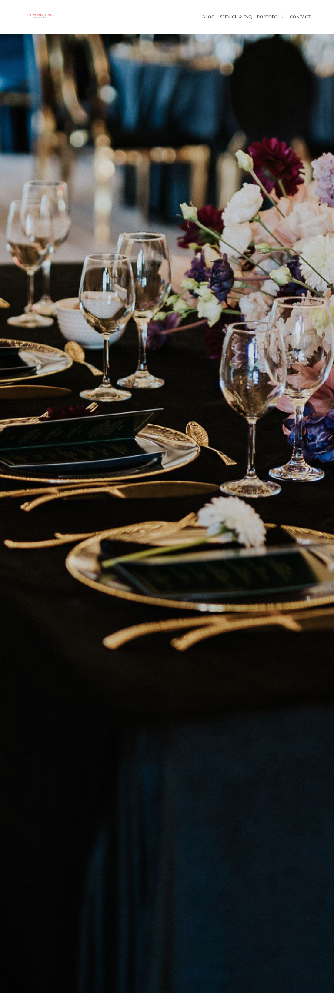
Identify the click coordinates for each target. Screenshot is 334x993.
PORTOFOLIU (270, 17)
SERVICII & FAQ (236, 17)
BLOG (208, 17)
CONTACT (300, 17)
